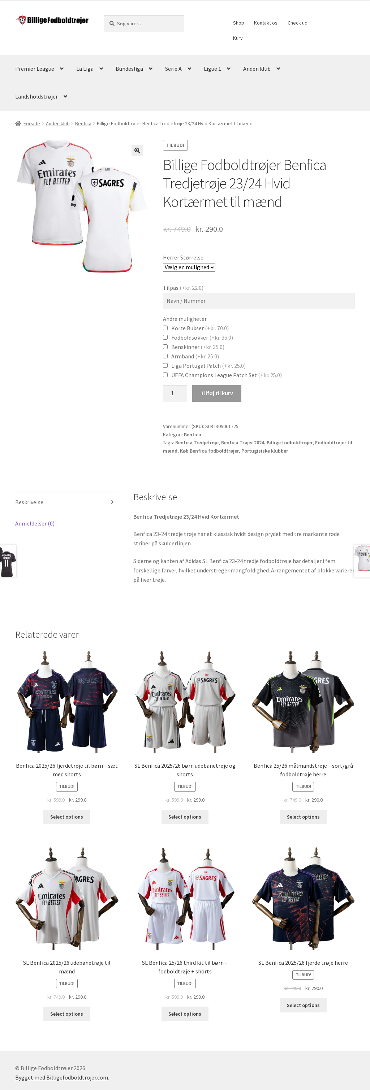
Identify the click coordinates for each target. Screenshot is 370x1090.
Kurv (238, 38)
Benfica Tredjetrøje (197, 442)
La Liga (85, 68)
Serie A (173, 68)
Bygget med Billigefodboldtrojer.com (61, 1077)
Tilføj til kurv (217, 393)
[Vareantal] (175, 393)
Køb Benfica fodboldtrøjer (209, 451)
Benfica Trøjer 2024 (242, 442)
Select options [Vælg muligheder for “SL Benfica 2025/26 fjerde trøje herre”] (303, 1005)
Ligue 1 (212, 68)
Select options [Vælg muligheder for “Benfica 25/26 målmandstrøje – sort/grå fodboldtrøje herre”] (303, 817)
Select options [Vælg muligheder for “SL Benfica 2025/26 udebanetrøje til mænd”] (66, 1014)
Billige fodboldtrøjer (290, 442)
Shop (238, 22)
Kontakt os (266, 22)
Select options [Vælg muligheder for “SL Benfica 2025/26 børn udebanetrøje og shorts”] (184, 817)
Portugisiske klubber (264, 451)
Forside (31, 123)
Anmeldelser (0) (35, 523)
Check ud (297, 22)
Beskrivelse (29, 502)
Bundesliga (129, 68)
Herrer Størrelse (183, 257)
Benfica (83, 123)
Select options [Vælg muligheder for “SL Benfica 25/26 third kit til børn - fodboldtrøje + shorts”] (184, 1014)
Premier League (34, 68)
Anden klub (257, 68)
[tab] (67, 502)
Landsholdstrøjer (36, 96)
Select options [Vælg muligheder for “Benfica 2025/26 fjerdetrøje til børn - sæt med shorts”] (66, 817)
